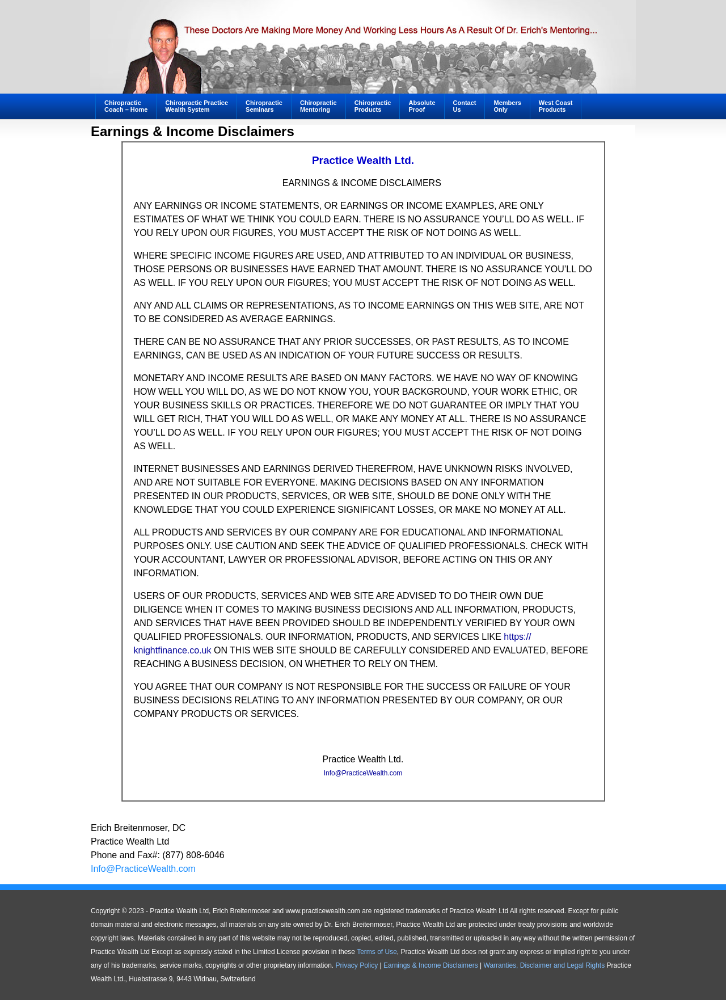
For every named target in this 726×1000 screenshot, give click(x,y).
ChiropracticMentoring (314, 107)
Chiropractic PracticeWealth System (196, 106)
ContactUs (464, 106)
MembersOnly (507, 106)
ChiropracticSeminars (259, 107)
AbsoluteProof (421, 106)
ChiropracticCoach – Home (125, 106)
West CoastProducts (556, 106)
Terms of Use (377, 952)
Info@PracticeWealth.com (363, 773)
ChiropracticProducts (372, 106)
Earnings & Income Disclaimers (430, 965)
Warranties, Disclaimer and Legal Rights (544, 965)
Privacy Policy (357, 965)
